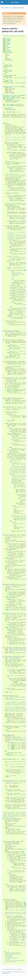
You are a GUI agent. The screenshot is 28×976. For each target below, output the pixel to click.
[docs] (24, 840)
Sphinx (9, 971)
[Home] (2, 7)
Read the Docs (5, 973)
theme (17, 971)
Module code (7, 7)
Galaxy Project (15, 2)
